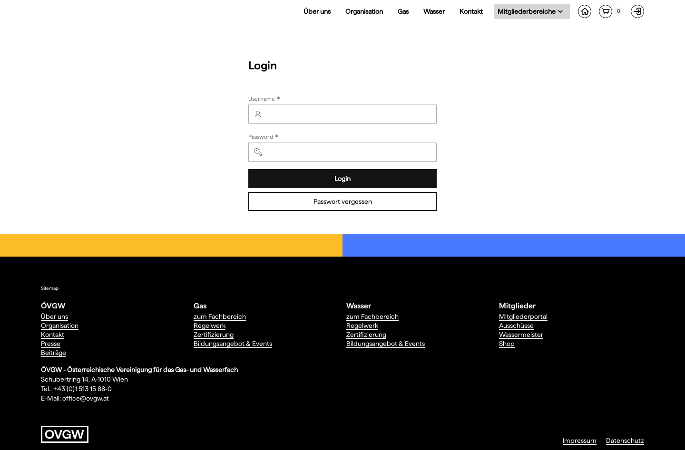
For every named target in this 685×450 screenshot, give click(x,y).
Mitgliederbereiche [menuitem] (528, 11)
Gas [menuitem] (403, 11)
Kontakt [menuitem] (471, 11)
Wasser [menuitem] (434, 11)
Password (264, 138)
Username (265, 100)
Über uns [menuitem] (317, 11)
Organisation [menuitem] (364, 11)
